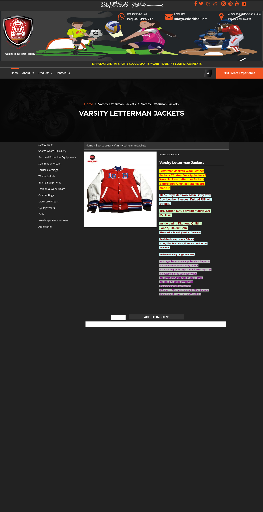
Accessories (45, 226)
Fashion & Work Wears (52, 189)
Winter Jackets (47, 176)
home (88, 104)
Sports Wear (46, 144)
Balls (41, 214)
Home (15, 73)
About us (28, 73)
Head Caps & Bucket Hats (53, 220)
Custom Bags (46, 195)
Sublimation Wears (50, 163)
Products (44, 73)
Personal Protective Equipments (57, 157)
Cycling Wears (47, 207)
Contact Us (63, 73)
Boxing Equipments (50, 182)
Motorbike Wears (49, 201)
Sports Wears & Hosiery (52, 151)
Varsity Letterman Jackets (130, 145)
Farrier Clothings (48, 170)
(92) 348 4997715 (140, 19)
